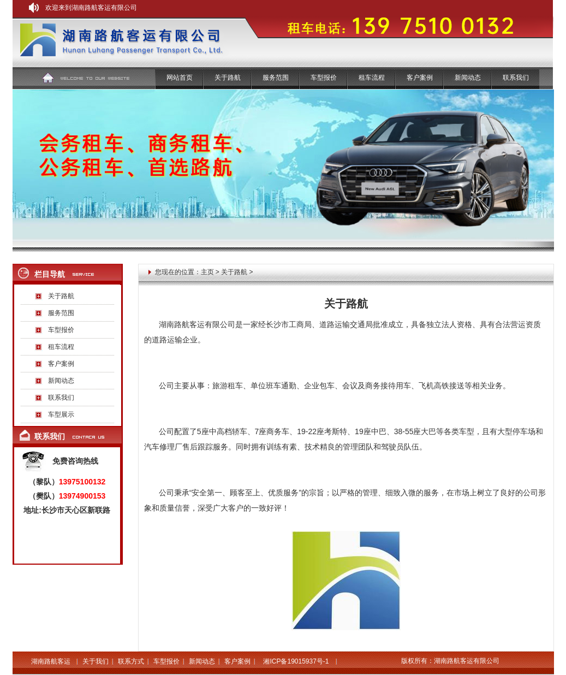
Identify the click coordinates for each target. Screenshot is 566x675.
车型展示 (61, 414)
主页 (207, 272)
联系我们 (516, 77)
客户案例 (420, 77)
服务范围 (276, 77)
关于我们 (95, 661)
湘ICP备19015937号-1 (296, 661)
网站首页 (179, 77)
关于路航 (61, 296)
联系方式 (131, 661)
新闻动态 (468, 77)
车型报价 (324, 77)
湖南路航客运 (50, 661)
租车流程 (372, 77)
